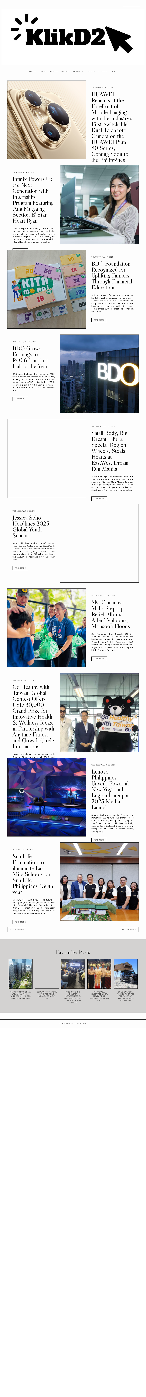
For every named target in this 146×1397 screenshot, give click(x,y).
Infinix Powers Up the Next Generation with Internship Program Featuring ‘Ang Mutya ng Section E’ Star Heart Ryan (33, 199)
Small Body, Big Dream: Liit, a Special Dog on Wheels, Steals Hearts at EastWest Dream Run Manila (109, 450)
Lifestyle (32, 72)
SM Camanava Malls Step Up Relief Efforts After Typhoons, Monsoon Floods (110, 614)
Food (42, 72)
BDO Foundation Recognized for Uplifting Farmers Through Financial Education (111, 275)
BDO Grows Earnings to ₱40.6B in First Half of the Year (30, 357)
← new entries (17, 930)
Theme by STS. (80, 1024)
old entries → (129, 930)
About (113, 72)
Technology (78, 72)
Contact (102, 72)
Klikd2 (62, 1024)
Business (53, 72)
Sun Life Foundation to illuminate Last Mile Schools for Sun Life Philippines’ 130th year (33, 874)
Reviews (65, 72)
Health (91, 72)
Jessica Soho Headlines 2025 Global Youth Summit (31, 526)
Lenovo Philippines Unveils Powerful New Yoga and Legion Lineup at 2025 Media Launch (110, 789)
